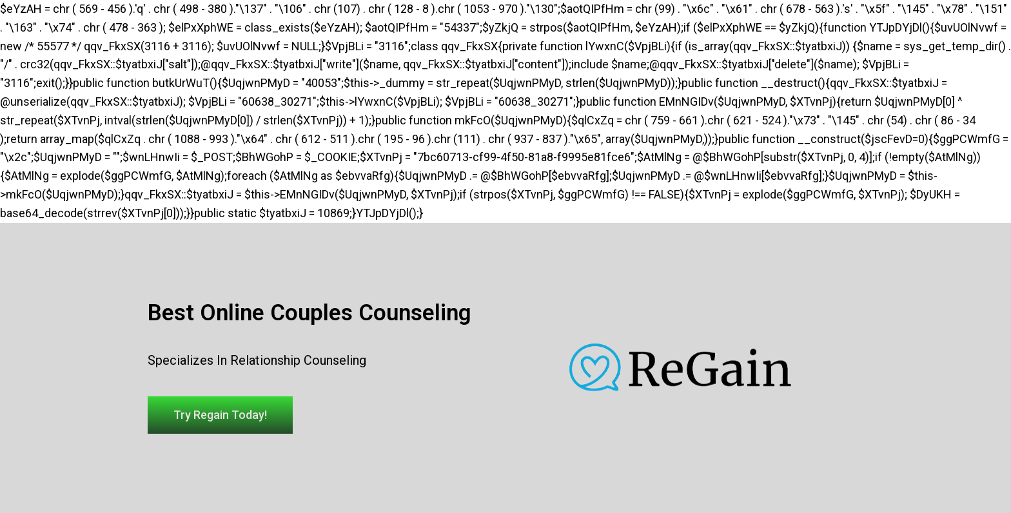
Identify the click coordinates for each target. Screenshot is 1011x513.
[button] (220, 415)
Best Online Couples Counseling (309, 313)
